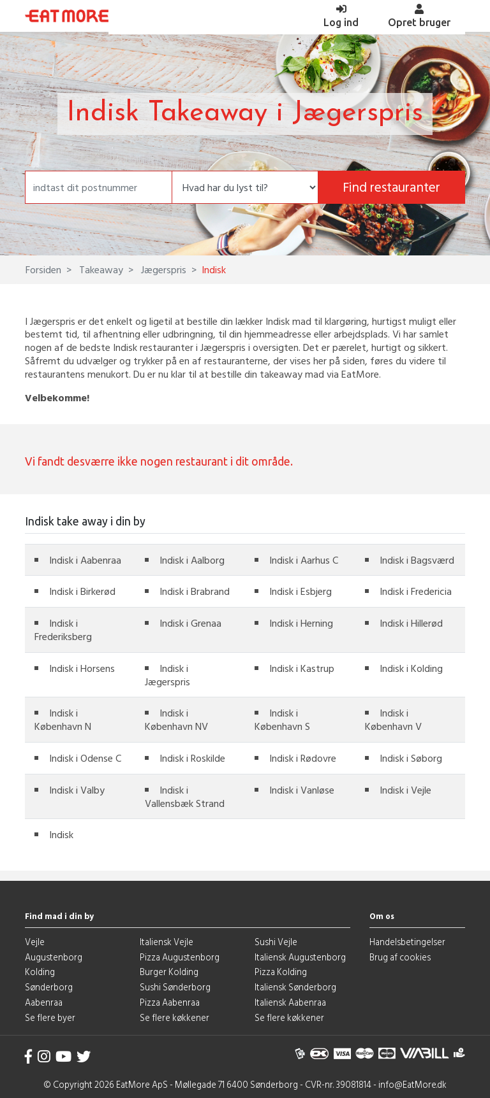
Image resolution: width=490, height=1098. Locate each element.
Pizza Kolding (281, 971)
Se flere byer (50, 1017)
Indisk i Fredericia (416, 591)
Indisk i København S (282, 719)
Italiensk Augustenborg (300, 957)
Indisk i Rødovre (302, 758)
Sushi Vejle (276, 941)
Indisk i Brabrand (195, 591)
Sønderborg (49, 987)
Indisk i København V (393, 719)
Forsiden (43, 269)
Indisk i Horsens (82, 668)
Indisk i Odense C (85, 758)
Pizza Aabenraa (170, 1002)
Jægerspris (162, 269)
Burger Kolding (169, 971)
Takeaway (100, 269)
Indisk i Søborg (411, 758)
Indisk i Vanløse (301, 789)
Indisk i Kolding (411, 668)
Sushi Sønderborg (175, 987)
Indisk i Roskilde (192, 758)
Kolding (40, 971)
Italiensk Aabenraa (290, 1002)
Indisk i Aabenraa (85, 559)
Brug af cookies (400, 957)
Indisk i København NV (176, 719)
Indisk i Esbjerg (300, 591)
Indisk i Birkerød (82, 591)
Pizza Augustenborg (179, 957)
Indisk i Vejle (405, 789)
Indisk (61, 834)
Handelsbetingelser (407, 941)
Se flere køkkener (174, 1017)
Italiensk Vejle (166, 941)
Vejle (35, 941)
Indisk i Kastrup (301, 668)
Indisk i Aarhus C (303, 559)
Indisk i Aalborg (192, 559)
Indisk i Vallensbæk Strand (185, 796)
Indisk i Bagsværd (417, 559)
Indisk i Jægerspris (167, 674)
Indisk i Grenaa (190, 623)
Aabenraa (44, 1002)
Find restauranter (391, 187)
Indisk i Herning (301, 623)
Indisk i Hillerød (411, 623)
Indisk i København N (62, 719)
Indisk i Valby (77, 789)
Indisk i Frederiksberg (63, 629)
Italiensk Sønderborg (295, 987)
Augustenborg (53, 957)
